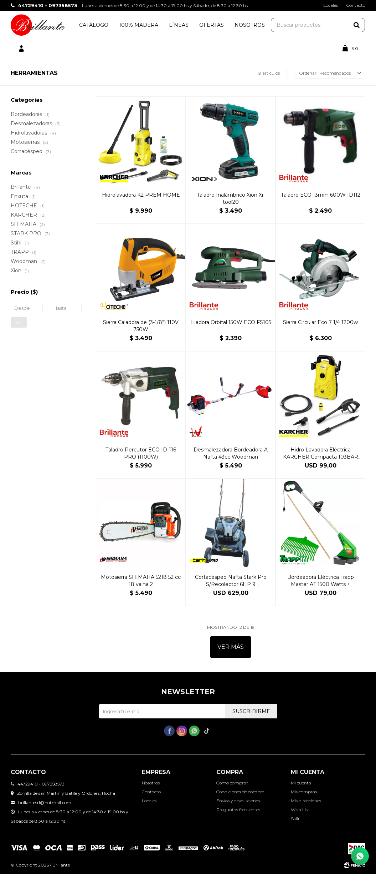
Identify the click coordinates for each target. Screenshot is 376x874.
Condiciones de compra (240, 791)
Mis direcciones (306, 800)
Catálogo (93, 25)
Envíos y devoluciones (238, 800)
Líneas (179, 25)
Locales (330, 5)
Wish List (300, 809)
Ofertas (211, 25)
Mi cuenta (301, 782)
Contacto (355, 5)
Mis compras (304, 791)
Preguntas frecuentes (238, 809)
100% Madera (138, 25)
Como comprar (232, 782)
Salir (295, 818)
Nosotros (250, 25)
